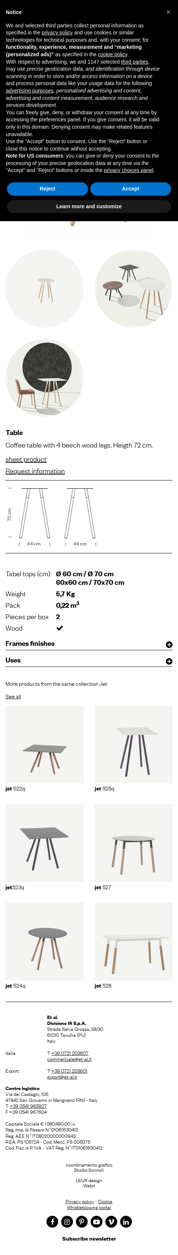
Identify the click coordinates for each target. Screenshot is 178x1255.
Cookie (105, 1201)
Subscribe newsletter (89, 1238)
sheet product (26, 458)
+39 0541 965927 (28, 1105)
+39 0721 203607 (69, 1052)
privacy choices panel (128, 170)
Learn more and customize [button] (89, 206)
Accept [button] (130, 189)
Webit (89, 1185)
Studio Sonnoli (89, 1169)
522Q (15, 788)
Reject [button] (47, 189)
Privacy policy (80, 1201)
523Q (15, 887)
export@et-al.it (62, 1076)
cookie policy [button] (112, 54)
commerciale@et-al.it (69, 1058)
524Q (15, 985)
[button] (168, 12)
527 (103, 887)
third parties (134, 62)
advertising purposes (29, 91)
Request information (35, 470)
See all (13, 696)
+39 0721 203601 (69, 1070)
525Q (104, 788)
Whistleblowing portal (89, 1207)
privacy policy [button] (57, 33)
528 (103, 985)
